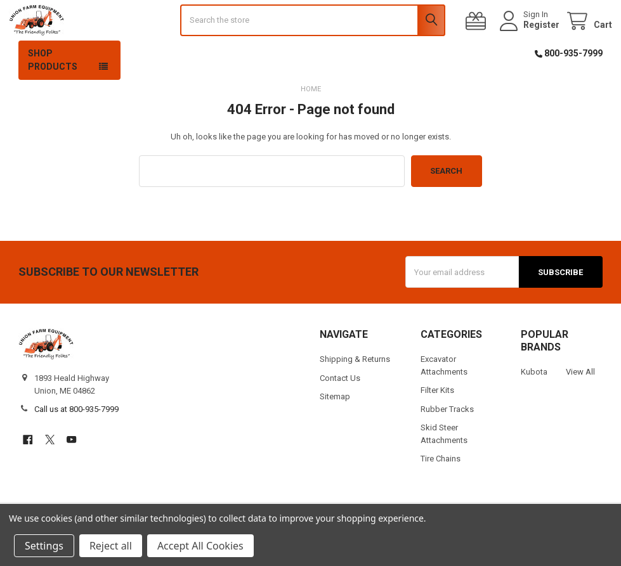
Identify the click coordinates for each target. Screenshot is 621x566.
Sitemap (335, 425)
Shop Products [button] (52, 88)
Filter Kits (437, 419)
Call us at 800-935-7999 (76, 438)
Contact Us (340, 406)
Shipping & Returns (355, 388)
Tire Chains (441, 487)
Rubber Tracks (447, 437)
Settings (44, 546)
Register (532, 39)
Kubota (534, 401)
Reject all (110, 546)
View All (580, 401)
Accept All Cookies (200, 546)
